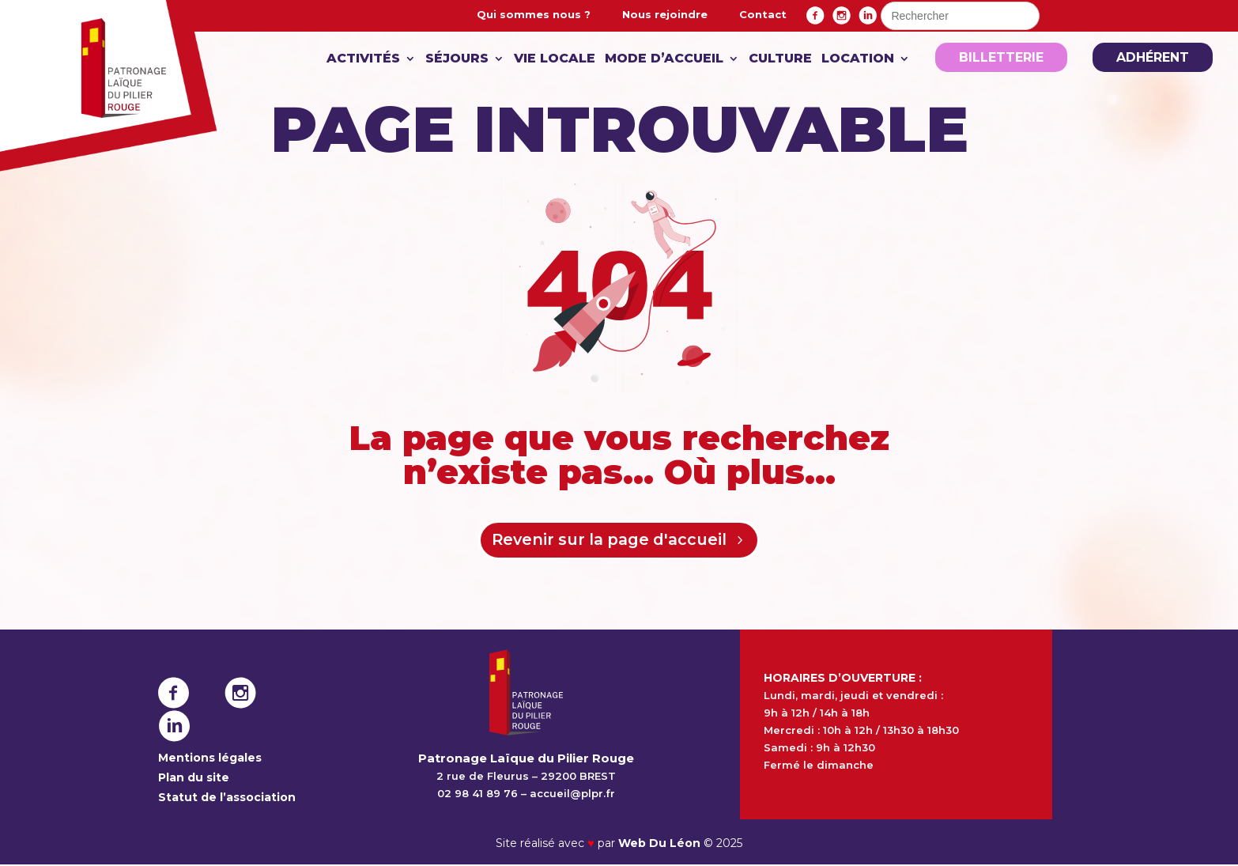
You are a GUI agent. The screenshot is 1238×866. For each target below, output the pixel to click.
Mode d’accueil (664, 59)
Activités (363, 59)
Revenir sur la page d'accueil (609, 540)
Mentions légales (210, 758)
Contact (763, 14)
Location (857, 59)
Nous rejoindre (665, 14)
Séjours (457, 59)
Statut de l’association (227, 798)
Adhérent (1152, 57)
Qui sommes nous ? (534, 14)
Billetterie (1001, 57)
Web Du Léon (661, 845)
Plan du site (193, 778)
